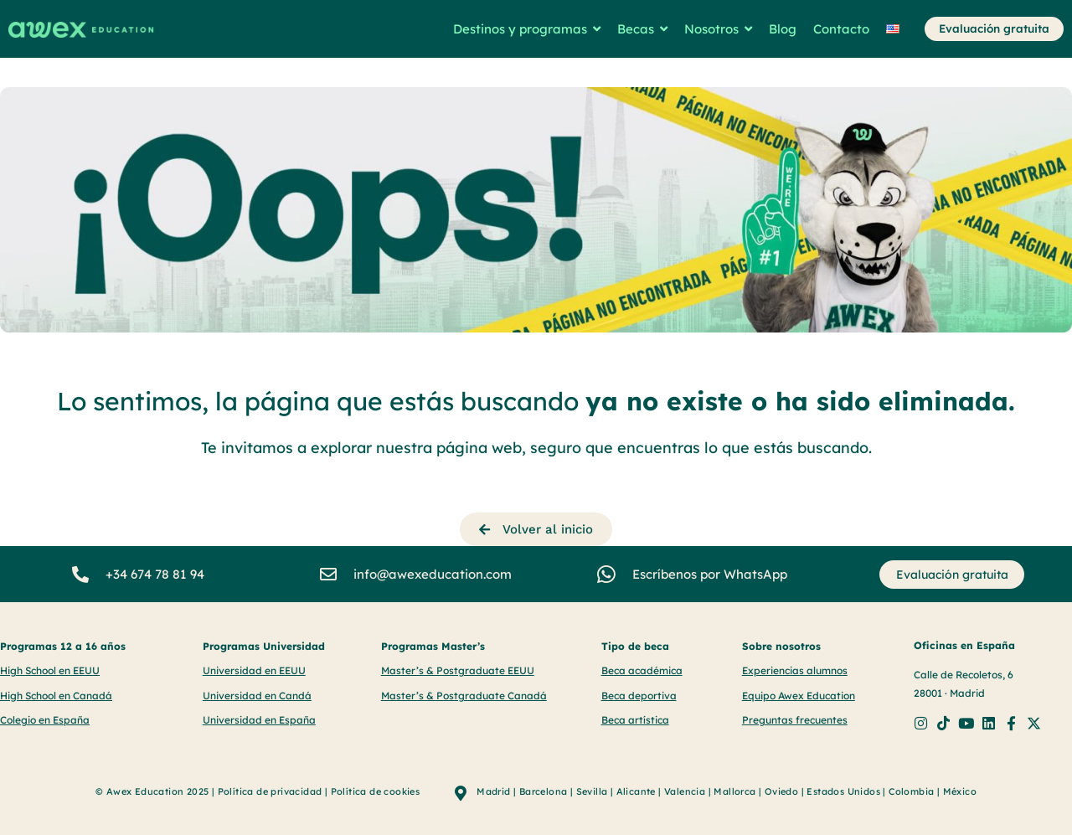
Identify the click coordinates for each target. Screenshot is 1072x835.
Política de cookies (375, 790)
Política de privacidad (270, 790)
